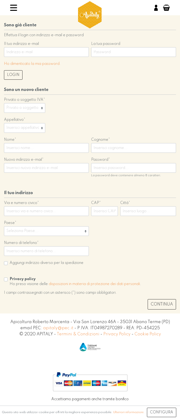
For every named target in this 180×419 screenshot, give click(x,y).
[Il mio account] (156, 8)
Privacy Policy (117, 334)
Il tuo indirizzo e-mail (21, 44)
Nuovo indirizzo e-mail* (24, 160)
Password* (100, 160)
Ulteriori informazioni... (130, 412)
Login (13, 75)
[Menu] (13, 7)
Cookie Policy (148, 334)
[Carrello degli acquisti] (166, 8)
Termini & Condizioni (78, 334)
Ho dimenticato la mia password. (32, 64)
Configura (161, 412)
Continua (162, 304)
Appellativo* (14, 120)
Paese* (10, 223)
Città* (125, 203)
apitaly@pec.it (58, 328)
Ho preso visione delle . (75, 281)
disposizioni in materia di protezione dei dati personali (94, 284)
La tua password (105, 44)
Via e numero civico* (21, 203)
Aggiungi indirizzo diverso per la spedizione (46, 263)
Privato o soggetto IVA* (24, 100)
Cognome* (100, 140)
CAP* (96, 203)
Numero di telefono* (21, 243)
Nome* (10, 140)
